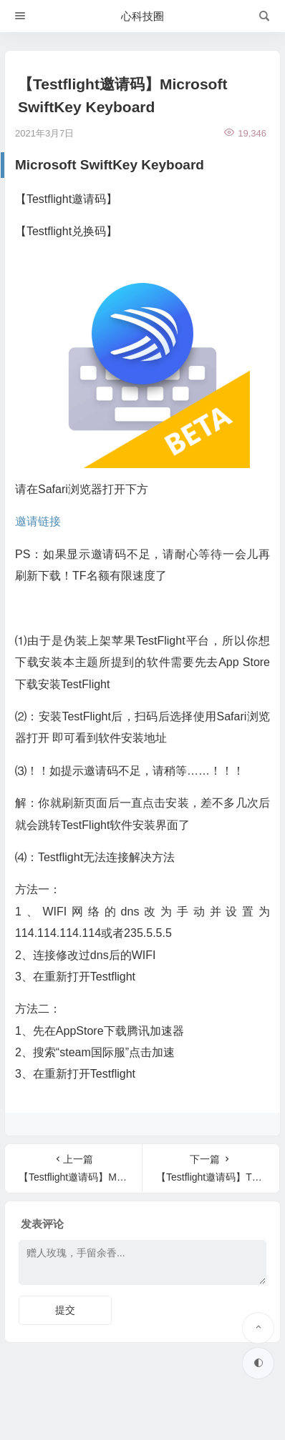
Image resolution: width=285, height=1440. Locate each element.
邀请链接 (38, 521)
